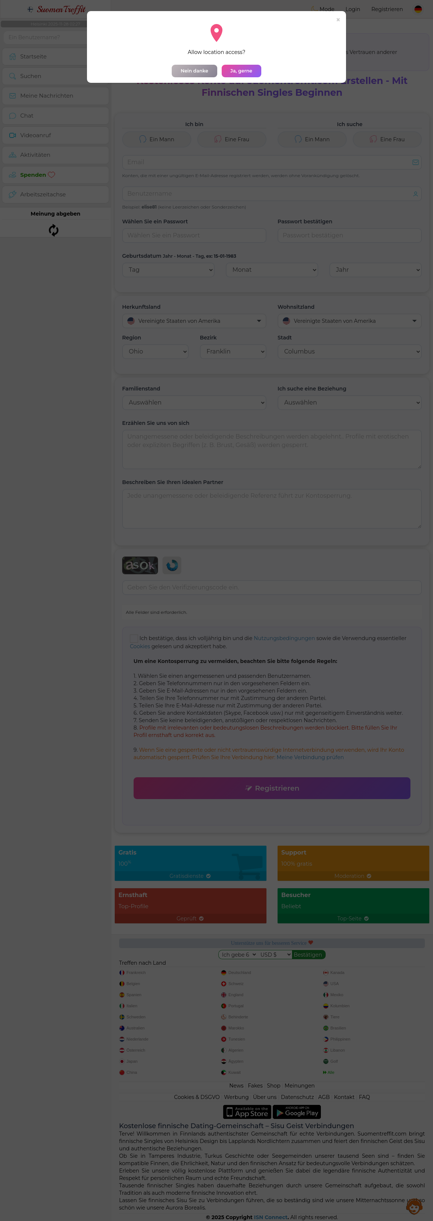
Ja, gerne (241, 71)
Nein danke (194, 71)
